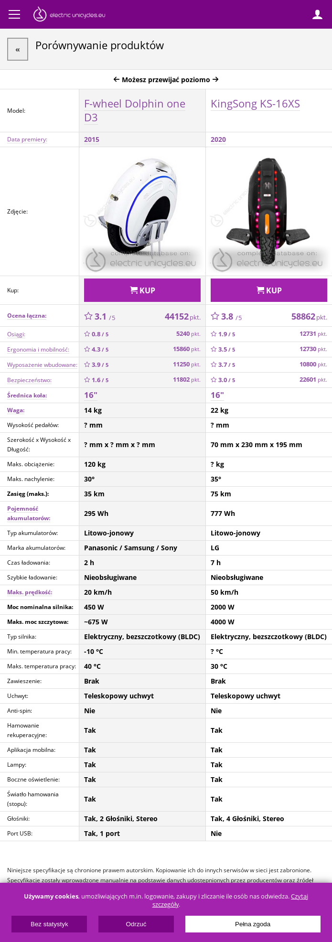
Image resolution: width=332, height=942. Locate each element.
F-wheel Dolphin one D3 (134, 110)
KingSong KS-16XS (255, 103)
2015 (91, 139)
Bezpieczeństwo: (29, 380)
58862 (309, 316)
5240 (188, 334)
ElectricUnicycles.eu (69, 15)
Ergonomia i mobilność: (38, 349)
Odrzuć (136, 924)
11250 (187, 364)
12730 (313, 349)
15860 (187, 349)
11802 (187, 379)
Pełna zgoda (252, 924)
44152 (183, 316)
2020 (218, 139)
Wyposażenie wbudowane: (42, 364)
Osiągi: (16, 334)
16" (90, 394)
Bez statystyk (49, 924)
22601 (313, 379)
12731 (313, 334)
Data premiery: (27, 139)
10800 (313, 364)
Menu (14, 14)
